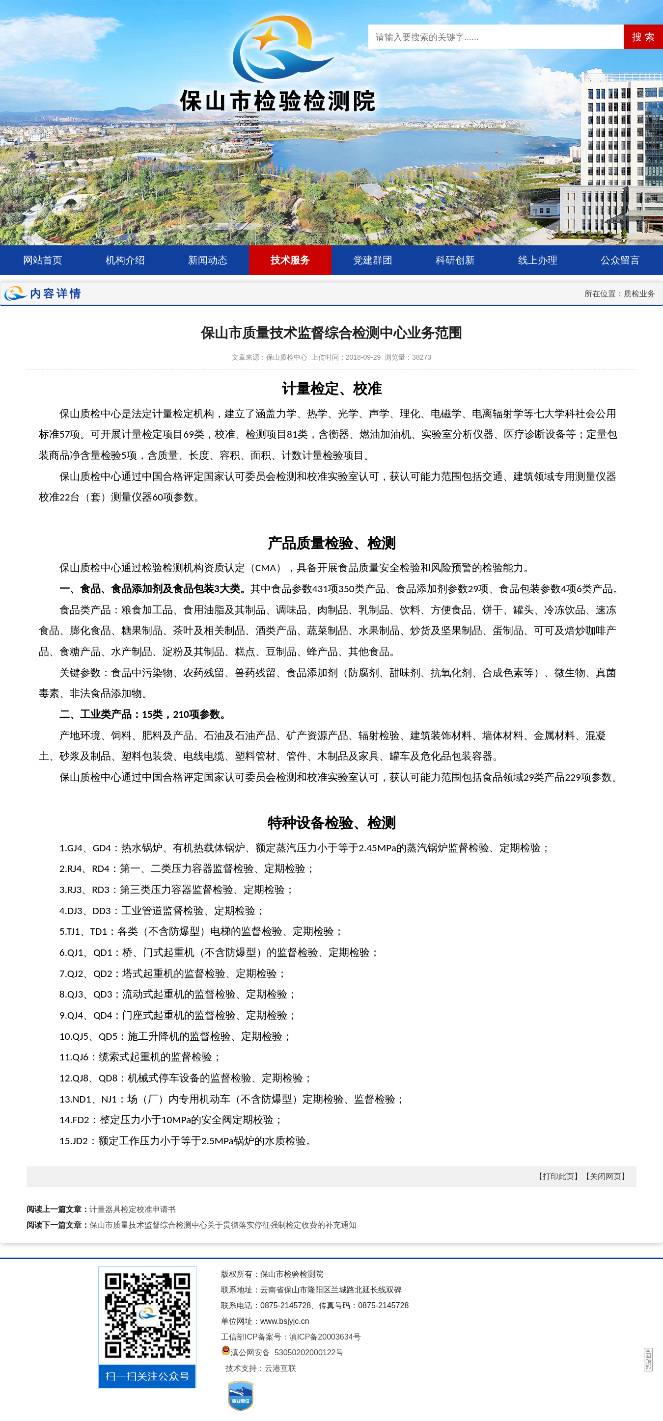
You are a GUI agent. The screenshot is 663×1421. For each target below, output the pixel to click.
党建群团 (372, 260)
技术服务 (290, 260)
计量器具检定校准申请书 (132, 1209)
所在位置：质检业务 (619, 293)
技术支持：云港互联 (260, 1368)
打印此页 (558, 1176)
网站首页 (42, 260)
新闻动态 (207, 260)
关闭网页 (605, 1176)
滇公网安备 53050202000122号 (282, 1352)
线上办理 (537, 260)
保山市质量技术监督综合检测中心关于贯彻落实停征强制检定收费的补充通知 (223, 1225)
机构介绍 (125, 260)
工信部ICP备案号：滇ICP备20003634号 (291, 1337)
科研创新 (455, 260)
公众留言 (620, 260)
